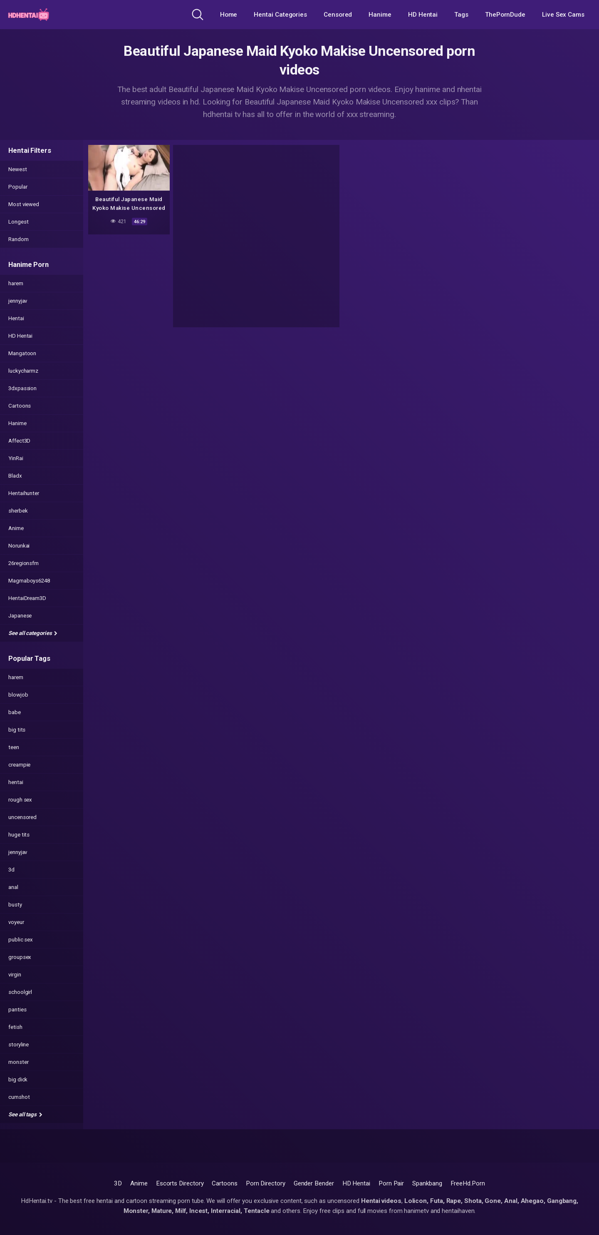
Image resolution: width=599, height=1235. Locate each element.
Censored (338, 14)
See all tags (25, 1114)
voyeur (16, 922)
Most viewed (23, 204)
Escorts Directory (180, 1183)
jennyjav (17, 301)
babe (14, 712)
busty (15, 904)
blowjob (18, 695)
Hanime (380, 14)
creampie (19, 765)
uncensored (22, 817)
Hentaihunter (23, 493)
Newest (17, 169)
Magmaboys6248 (29, 581)
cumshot (19, 1097)
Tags (461, 14)
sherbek (17, 511)
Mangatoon (22, 353)
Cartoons (19, 406)
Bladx (15, 476)
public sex (20, 939)
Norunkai (19, 546)
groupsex (19, 957)
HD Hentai (423, 14)
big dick (17, 1079)
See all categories (32, 633)
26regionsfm (23, 563)
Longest (18, 222)
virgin (14, 974)
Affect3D (19, 441)
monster (18, 1062)
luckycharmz (23, 371)
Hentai (16, 318)
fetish (15, 1027)
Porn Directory (265, 1183)
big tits (16, 730)
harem (15, 283)
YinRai (15, 458)
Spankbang (427, 1183)
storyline (18, 1044)
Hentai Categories (280, 14)
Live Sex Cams (563, 14)
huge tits (19, 835)
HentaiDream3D (27, 598)
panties (17, 1009)
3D (118, 1183)
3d (11, 869)
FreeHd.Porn (467, 1183)
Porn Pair (391, 1183)
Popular (17, 187)
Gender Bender (314, 1183)
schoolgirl (20, 992)
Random (18, 239)
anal (13, 887)
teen (13, 747)
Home (229, 14)
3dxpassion (22, 388)
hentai (15, 782)
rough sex (20, 800)
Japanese (20, 616)
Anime (16, 528)
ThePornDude (505, 14)
